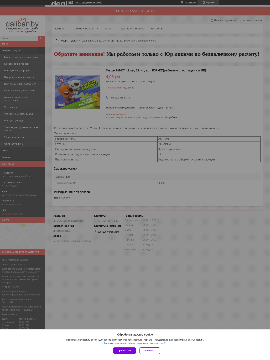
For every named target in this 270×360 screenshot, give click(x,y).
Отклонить (150, 350)
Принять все (125, 350)
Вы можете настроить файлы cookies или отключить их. (134, 343)
